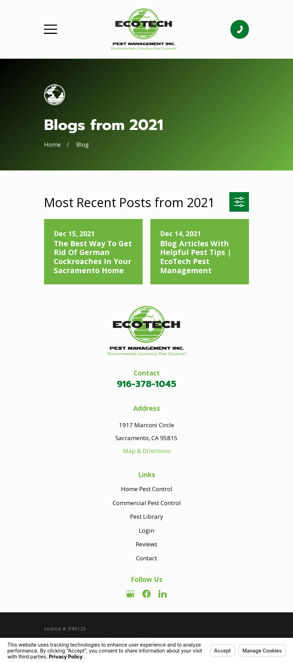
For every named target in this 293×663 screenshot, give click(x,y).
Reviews (146, 544)
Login (146, 530)
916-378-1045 (146, 384)
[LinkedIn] (162, 594)
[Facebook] (146, 594)
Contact (146, 558)
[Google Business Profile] (130, 594)
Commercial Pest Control (147, 503)
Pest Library (146, 516)
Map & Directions (147, 451)
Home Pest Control (146, 489)
